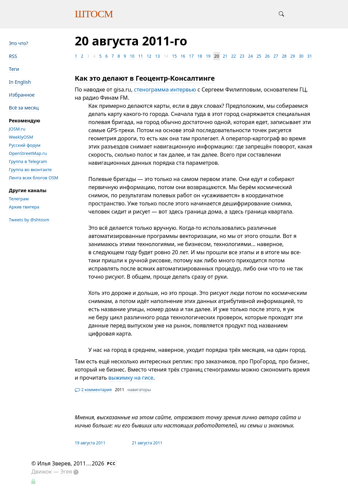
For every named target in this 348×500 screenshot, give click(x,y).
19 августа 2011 (90, 443)
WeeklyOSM (21, 137)
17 (191, 56)
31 (309, 56)
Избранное (22, 95)
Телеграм (19, 199)
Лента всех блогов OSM (33, 178)
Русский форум (24, 145)
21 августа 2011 (147, 443)
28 (284, 56)
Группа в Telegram (28, 161)
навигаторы (139, 390)
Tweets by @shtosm (29, 220)
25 (259, 56)
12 (149, 56)
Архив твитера (24, 207)
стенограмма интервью (165, 89)
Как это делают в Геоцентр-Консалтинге (145, 78)
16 (182, 56)
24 (250, 56)
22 (233, 56)
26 (267, 56)
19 (208, 56)
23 (242, 56)
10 (132, 56)
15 (174, 56)
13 (157, 56)
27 (276, 56)
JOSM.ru (17, 129)
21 (225, 56)
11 (140, 56)
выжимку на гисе (131, 377)
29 (292, 56)
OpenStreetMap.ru (28, 153)
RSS (13, 56)
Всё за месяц (24, 107)
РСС (111, 463)
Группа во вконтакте (30, 169)
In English (20, 82)
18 (199, 56)
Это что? (18, 43)
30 (301, 56)
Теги (14, 69)
